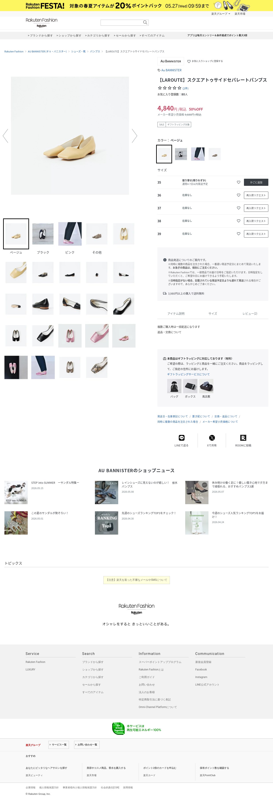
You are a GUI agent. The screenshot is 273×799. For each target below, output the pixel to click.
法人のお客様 (147, 692)
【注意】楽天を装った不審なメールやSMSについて (136, 579)
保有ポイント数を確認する (214, 768)
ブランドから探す (93, 662)
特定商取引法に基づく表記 (155, 699)
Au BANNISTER (171, 70)
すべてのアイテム (93, 692)
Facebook (201, 669)
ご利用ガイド (147, 677)
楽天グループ (219, 13)
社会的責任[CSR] (110, 787)
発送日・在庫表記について (172, 416)
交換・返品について (225, 416)
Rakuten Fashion (60, 23)
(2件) (186, 88)
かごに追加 (256, 182)
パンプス (95, 51)
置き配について (201, 416)
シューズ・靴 (78, 51)
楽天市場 (240, 13)
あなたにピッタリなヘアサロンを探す (46, 768)
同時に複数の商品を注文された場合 (177, 422)
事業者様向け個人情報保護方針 (80, 787)
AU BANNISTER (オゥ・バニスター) (47, 51)
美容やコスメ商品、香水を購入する (106, 768)
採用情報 (128, 787)
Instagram (201, 677)
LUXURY (30, 669)
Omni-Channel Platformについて (158, 707)
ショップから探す (93, 669)
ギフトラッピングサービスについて (188, 374)
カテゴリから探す (93, 677)
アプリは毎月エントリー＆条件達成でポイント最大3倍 (217, 35)
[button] (5, 136)
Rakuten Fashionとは (151, 669)
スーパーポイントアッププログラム (160, 662)
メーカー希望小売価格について (220, 422)
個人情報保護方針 (49, 787)
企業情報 (30, 787)
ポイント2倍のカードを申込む (159, 768)
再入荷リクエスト (256, 195)
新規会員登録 (203, 662)
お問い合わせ (147, 684)
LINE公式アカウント (207, 684)
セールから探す (91, 684)
